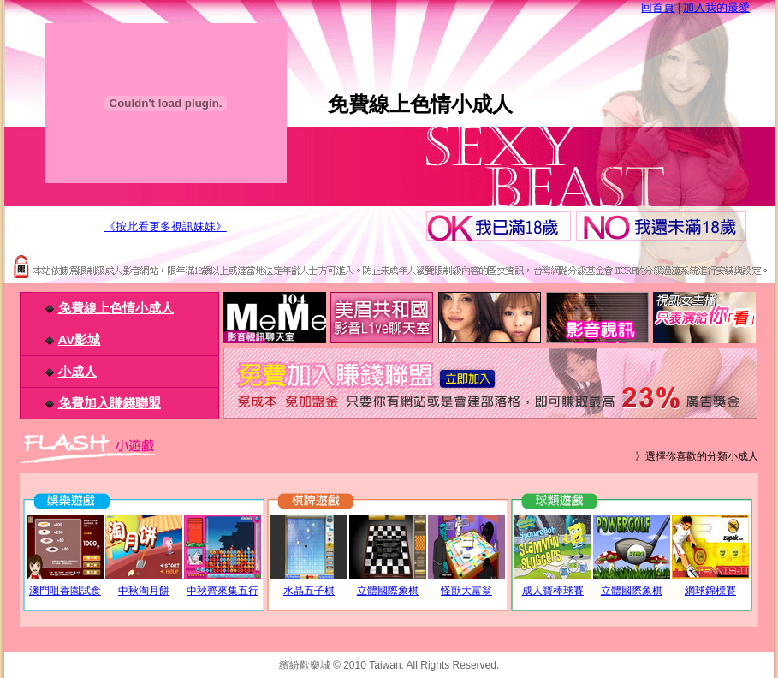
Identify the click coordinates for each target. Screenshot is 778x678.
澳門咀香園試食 (65, 591)
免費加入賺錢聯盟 (109, 403)
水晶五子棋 (309, 591)
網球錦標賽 (710, 591)
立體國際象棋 (388, 591)
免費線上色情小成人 (116, 307)
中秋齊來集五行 (222, 591)
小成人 (77, 371)
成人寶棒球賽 (553, 591)
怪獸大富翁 (466, 591)
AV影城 (79, 339)
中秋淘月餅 (143, 591)
